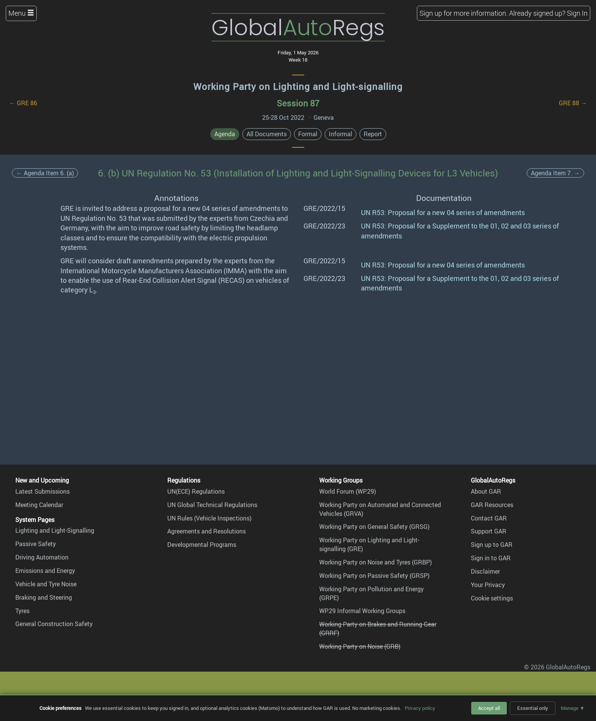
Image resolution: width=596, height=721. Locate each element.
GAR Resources (492, 505)
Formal (307, 134)
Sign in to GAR (491, 558)
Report (373, 134)
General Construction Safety (54, 624)
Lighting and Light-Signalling (54, 530)
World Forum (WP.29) (347, 491)
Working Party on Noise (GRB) (359, 646)
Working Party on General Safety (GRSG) (374, 526)
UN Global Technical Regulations (212, 505)
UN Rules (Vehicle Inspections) (209, 518)
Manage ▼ (573, 708)
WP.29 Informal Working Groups (362, 611)
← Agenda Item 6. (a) (45, 173)
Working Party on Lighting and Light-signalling (298, 86)
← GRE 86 (23, 103)
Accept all (489, 708)
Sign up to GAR (492, 544)
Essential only (532, 708)
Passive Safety (35, 544)
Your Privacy (488, 585)
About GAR (486, 491)
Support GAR (488, 531)
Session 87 (298, 103)
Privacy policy (420, 708)
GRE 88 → (573, 103)
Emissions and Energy (45, 570)
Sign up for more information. (464, 13)
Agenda (224, 134)
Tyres (22, 611)
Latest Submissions (42, 491)
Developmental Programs (201, 544)
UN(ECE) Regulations (196, 491)
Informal (340, 134)
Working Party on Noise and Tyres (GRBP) (375, 562)
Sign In (577, 13)
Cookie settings (492, 598)
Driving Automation (42, 557)
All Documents (267, 134)
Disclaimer (485, 571)
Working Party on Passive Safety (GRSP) (374, 575)
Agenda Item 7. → (555, 173)
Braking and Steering (43, 597)
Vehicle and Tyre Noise (46, 584)
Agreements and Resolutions (206, 531)
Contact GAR (489, 518)
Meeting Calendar (39, 505)
